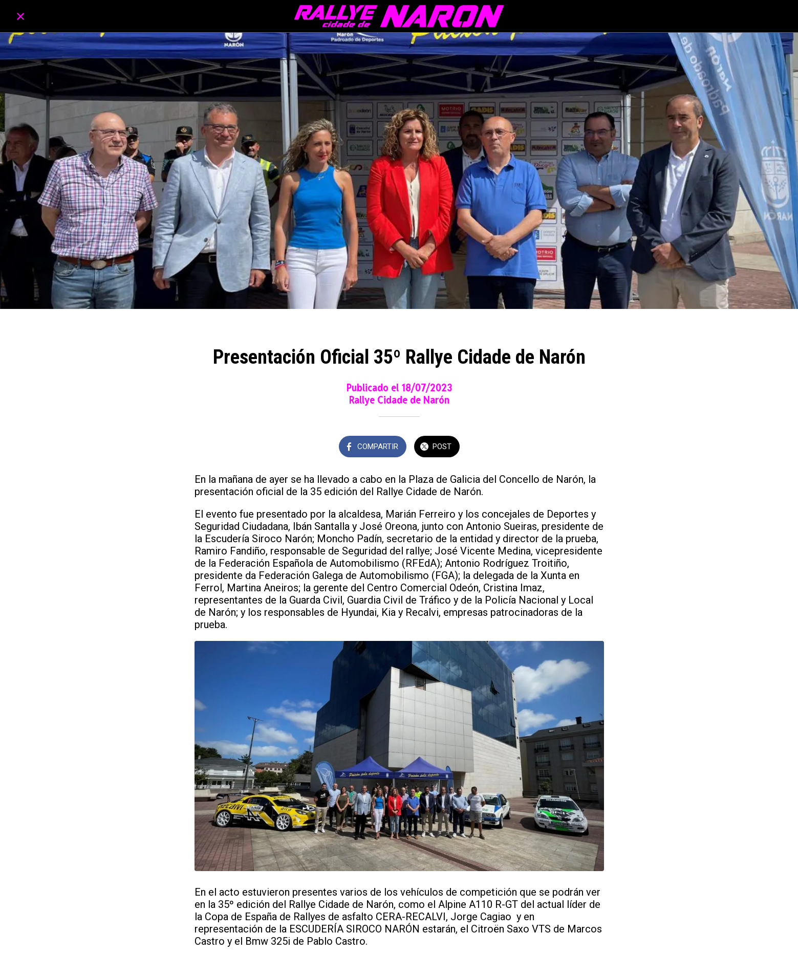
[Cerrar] (20, 16)
